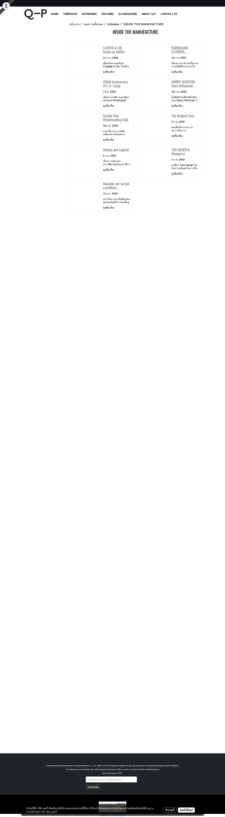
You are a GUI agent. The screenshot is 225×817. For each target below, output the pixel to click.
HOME (54, 14)
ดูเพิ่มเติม (109, 71)
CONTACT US (169, 14)
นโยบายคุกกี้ (51, 811)
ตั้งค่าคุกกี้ (169, 810)
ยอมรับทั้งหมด (186, 810)
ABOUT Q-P (149, 14)
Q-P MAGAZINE (127, 14)
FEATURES (108, 14)
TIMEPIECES (70, 14)
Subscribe (93, 787)
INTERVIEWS (89, 14)
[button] (184, 14)
